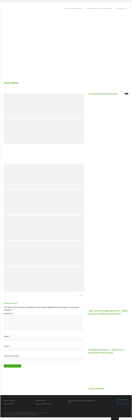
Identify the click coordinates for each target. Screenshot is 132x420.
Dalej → (81, 295)
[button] (127, 93)
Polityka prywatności (9, 404)
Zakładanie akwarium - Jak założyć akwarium (99, 8)
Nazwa (7, 336)
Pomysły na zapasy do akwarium (73, 8)
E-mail (7, 346)
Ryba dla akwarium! (40, 400)
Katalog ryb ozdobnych (9, 400)
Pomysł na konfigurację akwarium (44, 404)
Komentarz (8, 313)
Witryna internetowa (11, 356)
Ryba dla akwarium (120, 8)
